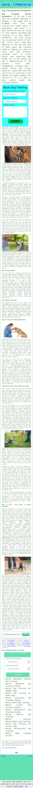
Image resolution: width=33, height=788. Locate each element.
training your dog (13, 169)
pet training (25, 641)
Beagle (4, 315)
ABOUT (19, 7)
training (21, 131)
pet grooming (10, 643)
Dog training (5, 163)
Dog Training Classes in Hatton (13, 650)
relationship (19, 290)
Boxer (3, 310)
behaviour (13, 198)
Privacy (30, 756)
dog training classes (18, 191)
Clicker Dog (23, 705)
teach (16, 128)
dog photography (26, 643)
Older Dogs (10, 695)
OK (26, 786)
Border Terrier (26, 310)
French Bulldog (10, 310)
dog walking (12, 644)
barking (19, 352)
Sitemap (3, 756)
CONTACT (22, 7)
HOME (16, 7)
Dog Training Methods (8, 270)
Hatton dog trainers (25, 552)
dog (12, 176)
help (30, 265)
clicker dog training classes (20, 599)
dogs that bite (19, 602)
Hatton (21, 274)
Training (4, 197)
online (29, 547)
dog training (5, 540)
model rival (13, 287)
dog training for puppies (21, 583)
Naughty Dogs (11, 691)
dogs (8, 137)
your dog (10, 212)
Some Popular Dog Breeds (9, 300)
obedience (11, 296)
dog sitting (26, 644)
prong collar (24, 284)
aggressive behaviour (8, 582)
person (29, 742)
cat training (27, 646)
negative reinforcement (9, 291)
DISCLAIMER (28, 7)
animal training (11, 646)
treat (3, 173)
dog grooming (11, 640)
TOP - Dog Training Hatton (9, 747)
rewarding (12, 372)
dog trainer (25, 68)
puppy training (18, 605)
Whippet (18, 310)
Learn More (18, 786)
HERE (27, 514)
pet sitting (10, 641)
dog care (26, 640)
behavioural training (8, 280)
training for (13, 281)
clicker (26, 291)
